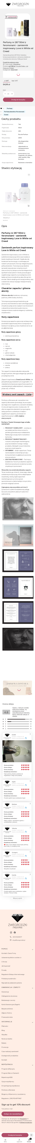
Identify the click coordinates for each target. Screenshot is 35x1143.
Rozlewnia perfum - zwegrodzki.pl (1, 108)
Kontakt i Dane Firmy (8, 953)
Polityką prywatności (26, 1122)
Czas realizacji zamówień (9, 1051)
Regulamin (23, 1119)
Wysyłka (4, 1034)
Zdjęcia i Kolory (6, 1013)
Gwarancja (5, 992)
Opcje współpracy (7, 1081)
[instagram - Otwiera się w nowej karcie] (11, 932)
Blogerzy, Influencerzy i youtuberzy (13, 1094)
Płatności (4, 1026)
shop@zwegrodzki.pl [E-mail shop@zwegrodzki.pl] (19, 940)
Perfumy (9, 108)
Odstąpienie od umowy (9, 996)
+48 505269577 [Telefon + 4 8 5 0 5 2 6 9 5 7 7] (17, 937)
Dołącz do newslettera (13, 1114)
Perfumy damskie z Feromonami (14, 111)
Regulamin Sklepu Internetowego (12, 974)
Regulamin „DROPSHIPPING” (11, 1098)
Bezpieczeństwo (7, 1009)
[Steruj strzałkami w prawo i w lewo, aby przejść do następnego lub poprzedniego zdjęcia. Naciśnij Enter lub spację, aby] (17, 26)
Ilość (4, 90)
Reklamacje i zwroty (8, 1000)
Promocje (4, 1047)
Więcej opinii (17, 898)
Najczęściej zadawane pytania (11, 983)
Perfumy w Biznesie (8, 1090)
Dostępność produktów (9, 1056)
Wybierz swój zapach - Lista (16, 394)
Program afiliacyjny (8, 1069)
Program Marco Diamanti (10, 1073)
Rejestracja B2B (6, 1077)
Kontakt (4, 1060)
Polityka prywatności (8, 979)
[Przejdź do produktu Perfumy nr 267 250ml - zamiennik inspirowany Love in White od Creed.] (17, 190)
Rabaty (3, 1043)
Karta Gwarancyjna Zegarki (10, 1004)
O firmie (4, 962)
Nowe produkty (6, 1039)
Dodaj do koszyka (18, 100)
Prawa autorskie (7, 1017)
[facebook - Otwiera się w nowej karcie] (15, 932)
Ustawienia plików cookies (10, 957)
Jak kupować (5, 966)
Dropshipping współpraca (10, 1086)
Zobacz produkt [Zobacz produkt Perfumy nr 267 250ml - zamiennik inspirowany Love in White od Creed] (29, 206)
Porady (3, 970)
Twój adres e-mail (6, 1109)
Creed (6, 114)
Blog (3, 1030)
